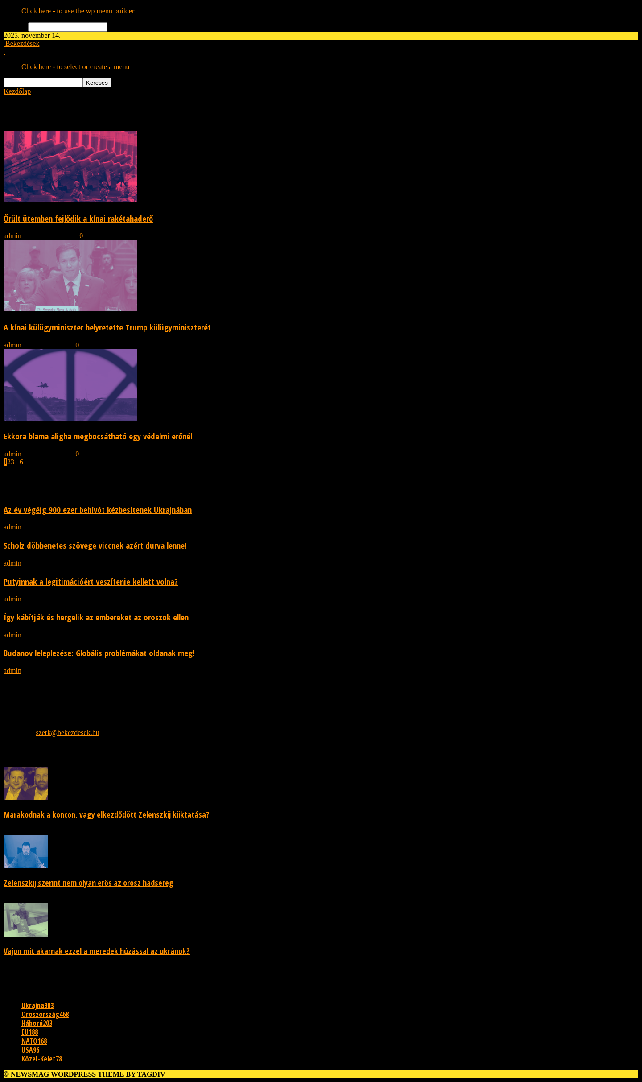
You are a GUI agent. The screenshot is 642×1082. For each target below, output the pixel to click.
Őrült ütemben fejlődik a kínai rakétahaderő (78, 218)
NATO (34, 1041)
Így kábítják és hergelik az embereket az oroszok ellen (96, 617)
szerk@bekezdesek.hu (67, 732)
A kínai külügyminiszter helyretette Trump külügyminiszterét (107, 327)
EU (29, 1032)
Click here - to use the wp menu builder (77, 11)
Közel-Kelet (41, 1059)
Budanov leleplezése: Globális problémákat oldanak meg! (99, 652)
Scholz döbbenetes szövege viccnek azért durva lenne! (95, 545)
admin (12, 236)
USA (30, 1050)
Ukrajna (37, 1005)
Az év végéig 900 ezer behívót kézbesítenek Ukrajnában (98, 509)
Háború (36, 1023)
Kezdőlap (17, 91)
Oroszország (45, 1014)
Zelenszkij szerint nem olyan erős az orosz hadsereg (88, 882)
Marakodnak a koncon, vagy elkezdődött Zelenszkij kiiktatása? (107, 814)
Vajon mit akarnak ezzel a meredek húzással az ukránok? (97, 951)
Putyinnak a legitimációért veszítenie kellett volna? (91, 581)
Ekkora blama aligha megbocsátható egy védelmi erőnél (98, 436)
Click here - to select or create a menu (75, 66)
